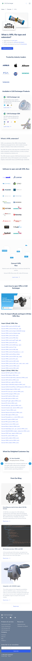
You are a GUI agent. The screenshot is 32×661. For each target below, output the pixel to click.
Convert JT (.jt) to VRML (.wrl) (8, 410)
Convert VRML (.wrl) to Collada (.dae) (10, 333)
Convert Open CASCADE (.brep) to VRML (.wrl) (13, 384)
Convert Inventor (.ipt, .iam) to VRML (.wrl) (12, 408)
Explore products (7, 48)
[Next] (30, 463)
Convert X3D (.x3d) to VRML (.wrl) (10, 442)
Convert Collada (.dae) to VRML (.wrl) (10, 389)
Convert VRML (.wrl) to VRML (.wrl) (10, 366)
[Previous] (2, 463)
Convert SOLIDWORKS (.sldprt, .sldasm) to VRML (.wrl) (15, 431)
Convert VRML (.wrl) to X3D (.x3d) (10, 368)
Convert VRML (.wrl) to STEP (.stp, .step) (11, 356)
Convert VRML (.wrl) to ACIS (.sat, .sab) (11, 328)
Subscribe (16, 651)
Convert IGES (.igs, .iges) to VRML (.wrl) (11, 405)
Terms (9, 656)
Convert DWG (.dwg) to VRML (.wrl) (10, 394)
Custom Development (5, 626)
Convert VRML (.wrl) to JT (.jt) (8, 347)
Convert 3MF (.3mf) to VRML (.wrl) (10, 380)
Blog (2, 638)
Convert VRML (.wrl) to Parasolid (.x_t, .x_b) (12, 352)
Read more (16, 606)
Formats (9, 9)
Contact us (3, 640)
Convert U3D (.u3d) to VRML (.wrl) (10, 438)
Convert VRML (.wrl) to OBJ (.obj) (9, 349)
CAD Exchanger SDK (5, 628)
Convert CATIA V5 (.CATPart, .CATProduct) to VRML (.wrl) (16, 387)
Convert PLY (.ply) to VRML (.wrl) (9, 419)
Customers (3, 634)
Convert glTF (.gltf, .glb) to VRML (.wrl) (11, 401)
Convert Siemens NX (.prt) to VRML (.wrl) (11, 412)
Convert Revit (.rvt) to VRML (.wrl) (10, 424)
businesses (24, 44)
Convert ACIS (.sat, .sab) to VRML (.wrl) (11, 382)
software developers (19, 42)
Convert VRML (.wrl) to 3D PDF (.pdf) (10, 326)
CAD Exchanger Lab (5, 630)
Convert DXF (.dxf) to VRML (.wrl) (9, 396)
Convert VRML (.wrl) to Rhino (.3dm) (10, 354)
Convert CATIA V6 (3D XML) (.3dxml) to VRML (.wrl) (14, 377)
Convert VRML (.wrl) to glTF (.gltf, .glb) (11, 340)
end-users (14, 40)
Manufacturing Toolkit (5, 624)
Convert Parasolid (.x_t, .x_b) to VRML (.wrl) (12, 417)
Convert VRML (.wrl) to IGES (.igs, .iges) (11, 345)
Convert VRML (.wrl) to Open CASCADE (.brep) (13, 331)
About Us (3, 636)
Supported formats (21, 624)
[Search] (26, 3)
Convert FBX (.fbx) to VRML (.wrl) (9, 398)
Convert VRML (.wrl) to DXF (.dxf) (9, 335)
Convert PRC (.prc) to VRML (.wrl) (9, 421)
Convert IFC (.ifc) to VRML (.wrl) (9, 403)
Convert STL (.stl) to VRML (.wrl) (9, 435)
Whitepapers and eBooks (22, 626)
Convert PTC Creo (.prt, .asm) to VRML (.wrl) (12, 391)
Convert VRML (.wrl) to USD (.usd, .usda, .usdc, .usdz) (14, 363)
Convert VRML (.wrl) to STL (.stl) (9, 359)
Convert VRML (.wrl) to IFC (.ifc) (9, 342)
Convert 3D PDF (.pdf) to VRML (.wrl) (10, 373)
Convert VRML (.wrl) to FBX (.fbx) (9, 338)
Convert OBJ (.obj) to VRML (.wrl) (9, 415)
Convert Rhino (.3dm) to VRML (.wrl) (10, 426)
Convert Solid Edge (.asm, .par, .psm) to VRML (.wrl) (14, 429)
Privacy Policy (4, 656)
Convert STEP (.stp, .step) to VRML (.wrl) (11, 433)
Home (2, 9)
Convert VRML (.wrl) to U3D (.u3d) (10, 361)
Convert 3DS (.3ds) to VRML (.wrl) (9, 375)
